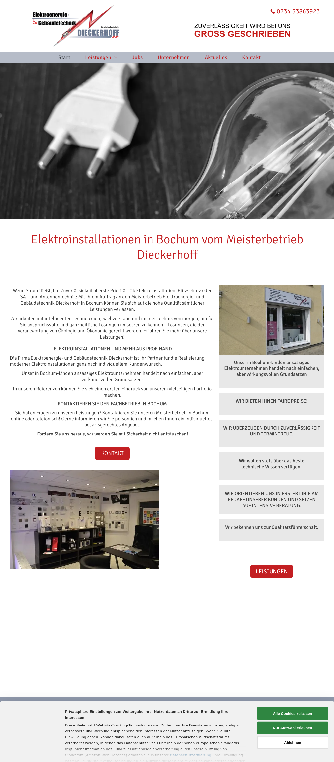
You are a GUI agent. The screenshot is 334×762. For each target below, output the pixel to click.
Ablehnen (292, 714)
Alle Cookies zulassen (292, 685)
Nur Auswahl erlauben (292, 700)
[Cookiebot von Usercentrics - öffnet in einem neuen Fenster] (32, 752)
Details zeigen (263, 752)
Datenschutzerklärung (191, 727)
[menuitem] (71, 57)
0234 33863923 (298, 11)
